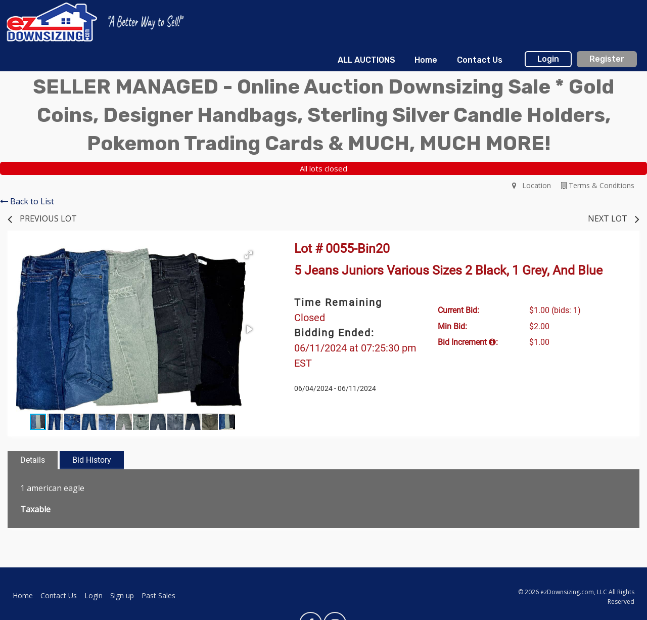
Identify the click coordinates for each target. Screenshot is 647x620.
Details (32, 460)
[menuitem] (366, 60)
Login (548, 59)
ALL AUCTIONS (366, 60)
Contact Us (479, 60)
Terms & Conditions (597, 185)
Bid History (91, 460)
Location (531, 185)
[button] (249, 255)
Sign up (122, 595)
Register (606, 59)
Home (425, 60)
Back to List (27, 201)
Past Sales (158, 595)
